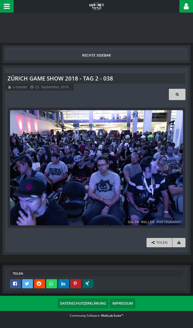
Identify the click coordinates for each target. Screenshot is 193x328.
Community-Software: (96, 315)
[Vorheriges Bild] (15, 168)
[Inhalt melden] (178, 242)
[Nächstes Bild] (178, 168)
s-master (20, 87)
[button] (7, 6)
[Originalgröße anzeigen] (177, 94)
